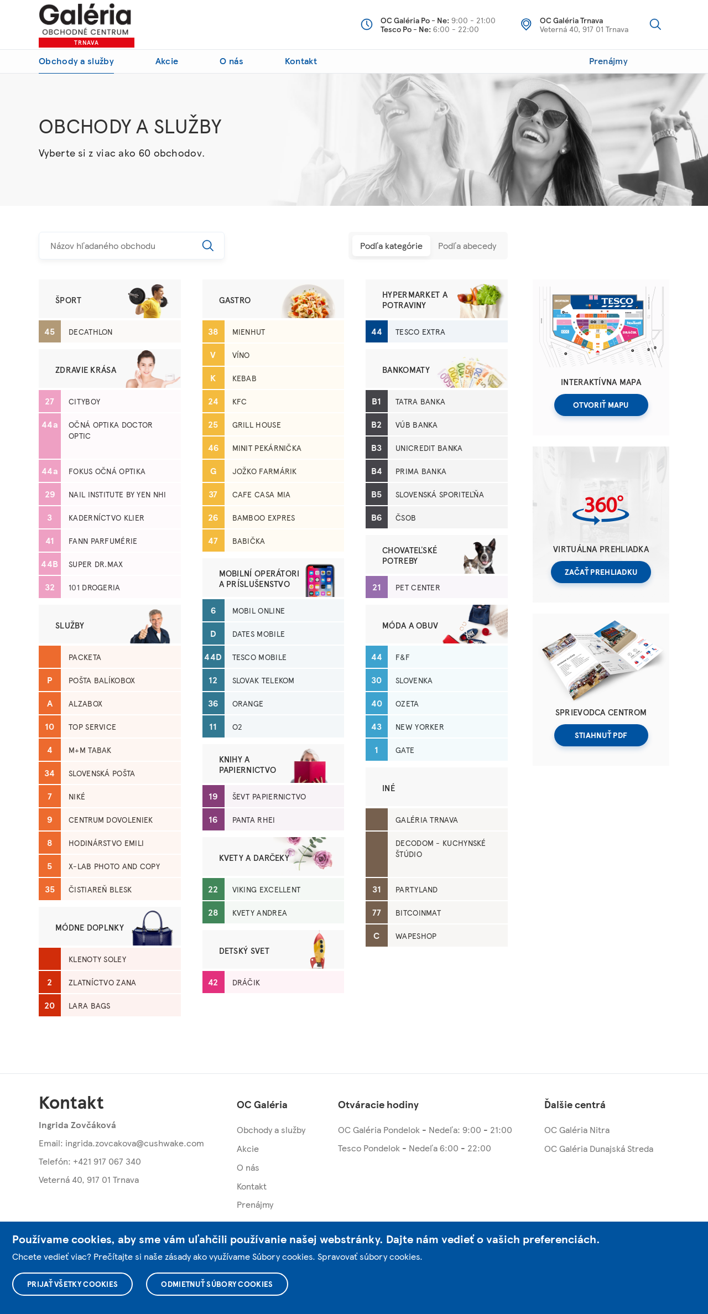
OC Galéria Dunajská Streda (598, 1148)
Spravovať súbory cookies (368, 1256)
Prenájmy (608, 60)
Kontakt (301, 60)
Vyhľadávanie (655, 24)
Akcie (167, 60)
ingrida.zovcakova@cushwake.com (134, 1142)
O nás (231, 60)
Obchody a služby (76, 60)
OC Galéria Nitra (577, 1129)
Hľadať (208, 245)
